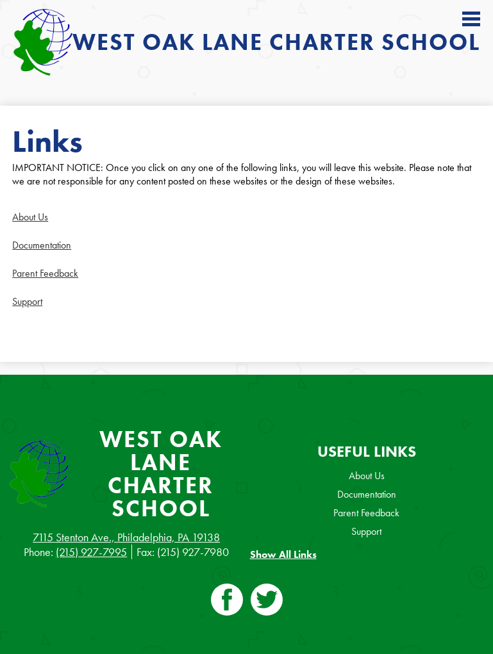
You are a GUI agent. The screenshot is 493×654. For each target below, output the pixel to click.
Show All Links (283, 554)
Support (27, 301)
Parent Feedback (45, 273)
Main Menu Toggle (471, 19)
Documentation (41, 245)
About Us (30, 217)
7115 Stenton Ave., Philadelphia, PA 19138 (126, 537)
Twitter (266, 602)
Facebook (227, 602)
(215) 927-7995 (91, 551)
